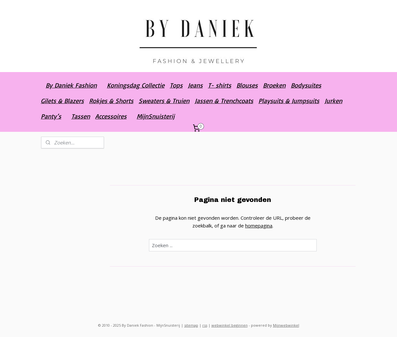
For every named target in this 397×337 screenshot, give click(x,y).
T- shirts (219, 85)
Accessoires (111, 116)
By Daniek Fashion (71, 85)
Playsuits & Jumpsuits (288, 101)
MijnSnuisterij (156, 116)
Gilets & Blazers (62, 101)
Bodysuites (306, 85)
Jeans (195, 85)
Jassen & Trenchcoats (224, 101)
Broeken (274, 85)
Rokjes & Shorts (111, 101)
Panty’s (51, 116)
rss (204, 325)
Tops (176, 85)
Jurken (333, 101)
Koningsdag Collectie (135, 85)
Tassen (80, 116)
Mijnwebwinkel (286, 325)
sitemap (191, 325)
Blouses (247, 85)
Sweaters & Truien (164, 101)
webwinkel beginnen (229, 325)
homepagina (258, 225)
